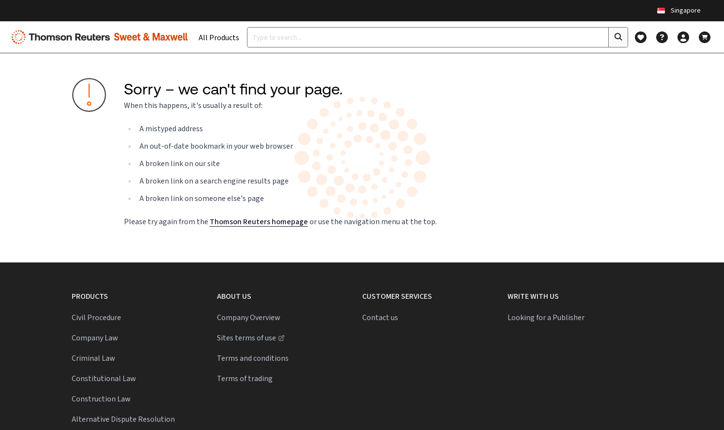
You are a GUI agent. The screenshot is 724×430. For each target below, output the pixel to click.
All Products (219, 37)
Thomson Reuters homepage (259, 221)
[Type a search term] (427, 37)
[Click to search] (618, 37)
